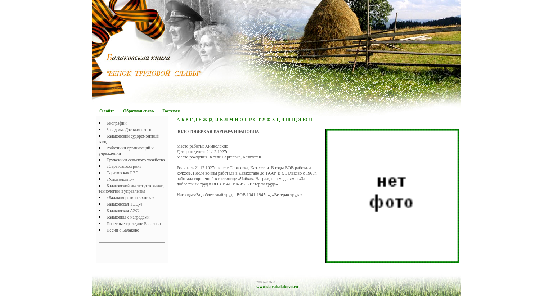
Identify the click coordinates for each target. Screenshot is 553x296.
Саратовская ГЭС (123, 172)
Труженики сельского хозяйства (136, 159)
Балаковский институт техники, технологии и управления (132, 188)
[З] (210, 119)
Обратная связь (138, 110)
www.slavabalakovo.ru (277, 286)
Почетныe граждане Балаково (134, 223)
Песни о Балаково (123, 230)
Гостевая (171, 110)
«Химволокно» (120, 179)
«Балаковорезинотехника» (131, 197)
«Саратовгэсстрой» (124, 166)
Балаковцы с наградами (128, 217)
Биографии (117, 123)
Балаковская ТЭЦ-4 (124, 204)
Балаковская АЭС (123, 210)
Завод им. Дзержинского (129, 129)
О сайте (106, 110)
